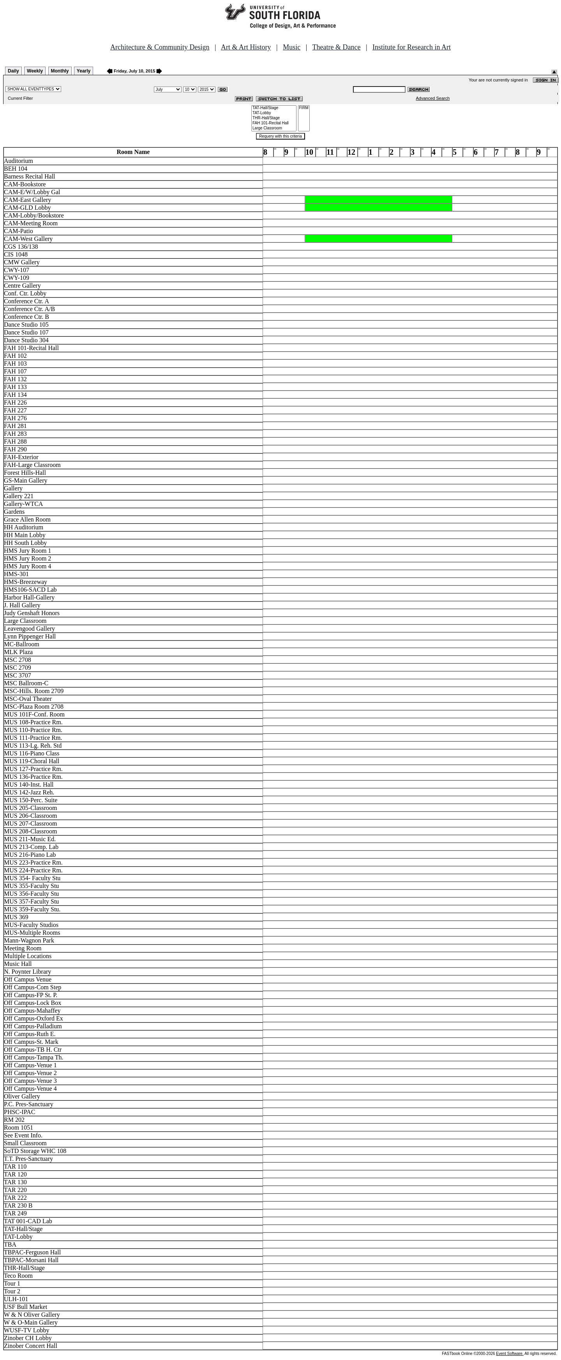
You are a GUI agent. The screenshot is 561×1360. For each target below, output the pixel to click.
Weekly (35, 71)
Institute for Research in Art (411, 47)
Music (291, 47)
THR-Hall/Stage (274, 118)
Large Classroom (274, 128)
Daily (13, 71)
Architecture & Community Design (159, 47)
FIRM (303, 108)
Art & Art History (246, 47)
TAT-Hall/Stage (274, 108)
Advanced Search (433, 98)
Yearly (83, 71)
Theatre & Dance (336, 47)
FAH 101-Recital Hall (274, 123)
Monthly (60, 71)
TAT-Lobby (274, 113)
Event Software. (510, 1353)
